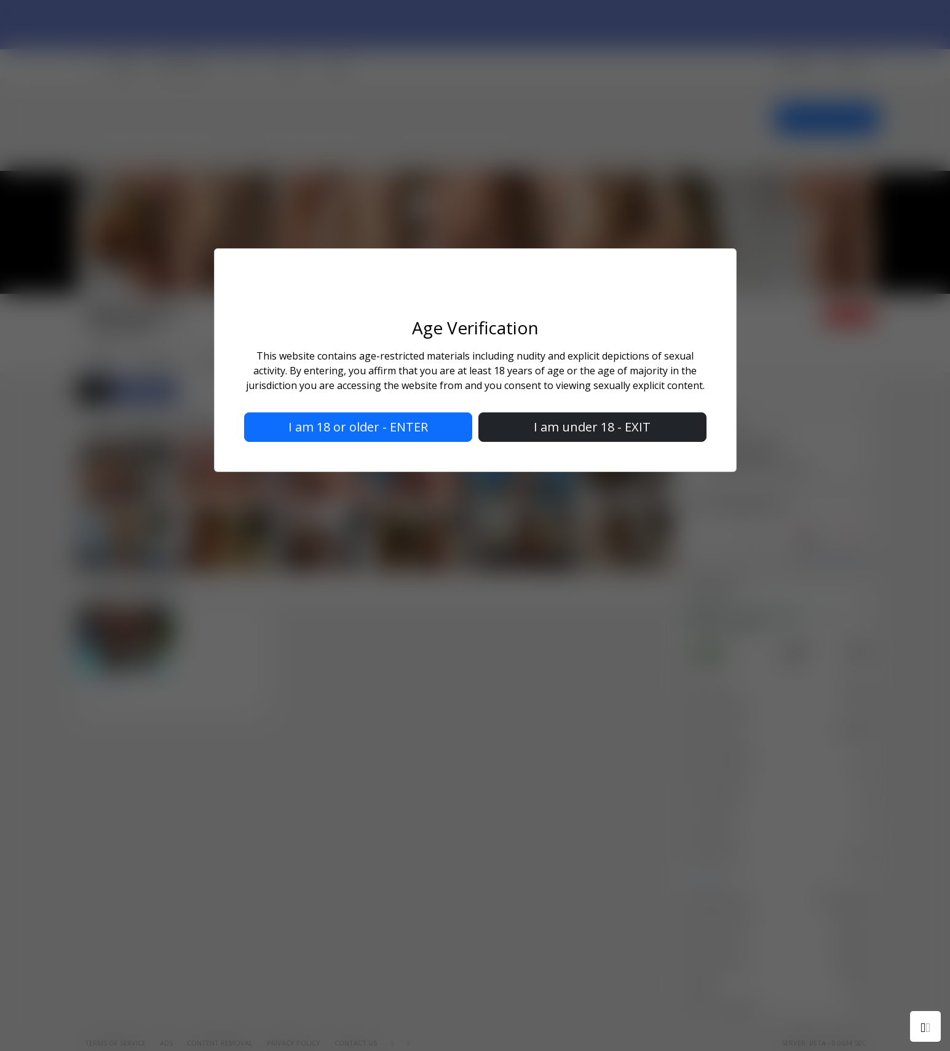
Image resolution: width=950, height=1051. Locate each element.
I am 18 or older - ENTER (358, 427)
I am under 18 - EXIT (592, 427)
